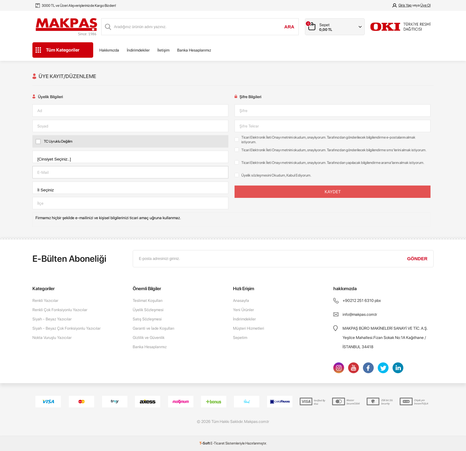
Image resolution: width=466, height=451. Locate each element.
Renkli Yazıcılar (45, 300)
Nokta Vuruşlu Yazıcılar (52, 337)
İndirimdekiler (138, 50)
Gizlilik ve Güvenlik (148, 337)
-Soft (204, 443)
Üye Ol (425, 5)
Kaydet (333, 191)
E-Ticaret (217, 443)
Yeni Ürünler (243, 309)
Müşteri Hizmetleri (248, 328)
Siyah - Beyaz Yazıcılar (52, 319)
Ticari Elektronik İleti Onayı (261, 137)
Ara (289, 26)
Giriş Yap (405, 5)
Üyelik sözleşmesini (256, 175)
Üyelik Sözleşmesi (148, 309)
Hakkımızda (109, 50)
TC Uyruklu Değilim (54, 141)
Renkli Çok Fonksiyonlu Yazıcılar (59, 309)
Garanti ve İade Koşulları (153, 328)
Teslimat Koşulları (148, 300)
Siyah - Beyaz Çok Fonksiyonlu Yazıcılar (66, 328)
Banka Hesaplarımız (194, 50)
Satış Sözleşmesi (147, 319)
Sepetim (240, 337)
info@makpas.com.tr (360, 314)
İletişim (163, 50)
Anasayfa (241, 300)
